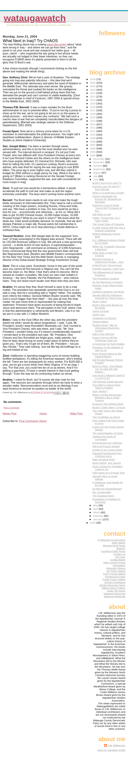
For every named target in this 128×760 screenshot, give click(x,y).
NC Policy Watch (115, 571)
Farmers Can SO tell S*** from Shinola (106, 188)
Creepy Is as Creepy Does (107, 449)
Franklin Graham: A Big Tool (108, 268)
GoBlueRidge (117, 559)
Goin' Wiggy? (99, 391)
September (99, 169)
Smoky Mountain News (112, 585)
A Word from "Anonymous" (107, 265)
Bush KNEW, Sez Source (106, 463)
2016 (93, 113)
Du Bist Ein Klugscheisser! (107, 488)
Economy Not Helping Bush (107, 404)
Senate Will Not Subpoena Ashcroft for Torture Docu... (108, 296)
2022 (93, 93)
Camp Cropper (100, 311)
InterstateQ (119, 565)
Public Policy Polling (114, 579)
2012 (93, 127)
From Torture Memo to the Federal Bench (107, 355)
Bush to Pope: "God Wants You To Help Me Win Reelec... (107, 369)
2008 (93, 141)
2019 (93, 103)
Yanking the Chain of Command (104, 438)
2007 (93, 144)
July (95, 176)
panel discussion (56, 44)
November (99, 162)
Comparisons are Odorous (107, 442)
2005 (93, 151)
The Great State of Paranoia (108, 224)
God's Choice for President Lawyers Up (107, 468)
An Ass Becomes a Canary (107, 282)
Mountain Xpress (115, 568)
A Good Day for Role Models (108, 344)
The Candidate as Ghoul (106, 417)
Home (43, 413)
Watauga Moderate (114, 596)
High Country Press (114, 562)
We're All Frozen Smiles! (106, 446)
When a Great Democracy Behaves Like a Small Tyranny (107, 397)
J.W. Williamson (116, 745)
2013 (93, 124)
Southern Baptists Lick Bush (108, 291)
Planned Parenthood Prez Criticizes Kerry (106, 455)
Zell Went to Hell (101, 214)
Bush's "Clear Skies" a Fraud (108, 407)
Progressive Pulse (115, 576)
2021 (93, 96)
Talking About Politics (113, 588)
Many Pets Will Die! (103, 334)
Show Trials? (99, 301)
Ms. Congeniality (101, 492)
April (96, 508)
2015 (93, 117)
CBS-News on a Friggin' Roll (108, 472)
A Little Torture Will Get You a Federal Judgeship (108, 229)
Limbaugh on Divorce (104, 318)
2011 (93, 131)
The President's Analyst (105, 278)
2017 (93, 110)
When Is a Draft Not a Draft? (108, 192)
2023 (93, 89)
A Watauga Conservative (111, 540)
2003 (93, 522)
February (98, 515)
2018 (93, 107)
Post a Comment (11, 408)
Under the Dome (116, 590)
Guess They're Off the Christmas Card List (104, 339)
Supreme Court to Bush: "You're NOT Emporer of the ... (107, 208)
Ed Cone (120, 556)
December (99, 158)
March (97, 512)
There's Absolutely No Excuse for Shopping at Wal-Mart (106, 199)
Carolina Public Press (113, 551)
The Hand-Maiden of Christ (107, 433)
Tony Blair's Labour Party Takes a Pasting (106, 386)
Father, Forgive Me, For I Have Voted (106, 219)
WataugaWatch (35, 18)
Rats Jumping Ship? (103, 459)
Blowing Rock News (114, 545)
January (98, 519)
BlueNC (121, 548)
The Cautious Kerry (103, 495)
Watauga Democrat (114, 593)
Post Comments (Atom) (33, 421)
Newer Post (9, 413)
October (98, 165)
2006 (93, 148)
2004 (93, 155)
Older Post (76, 413)
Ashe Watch (118, 542)
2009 (93, 138)
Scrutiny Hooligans (114, 582)
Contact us (119, 554)
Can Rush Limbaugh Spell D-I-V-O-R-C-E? (108, 377)
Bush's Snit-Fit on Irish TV (107, 183)
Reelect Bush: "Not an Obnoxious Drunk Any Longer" (105, 328)
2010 (93, 134)
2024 (93, 86)
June (96, 179)
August (97, 172)
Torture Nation (100, 321)
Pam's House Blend (114, 573)
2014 (93, 120)
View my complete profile (111, 750)
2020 (93, 100)
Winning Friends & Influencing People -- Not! (107, 260)
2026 (93, 79)
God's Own (98, 314)
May (95, 505)
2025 (93, 82)
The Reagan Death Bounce (107, 381)
